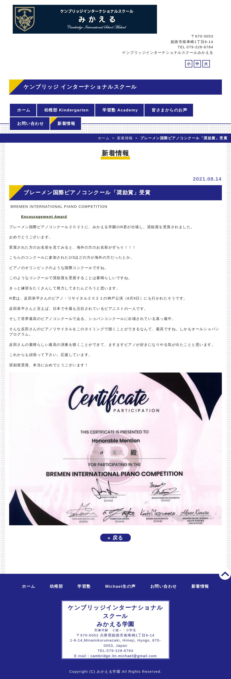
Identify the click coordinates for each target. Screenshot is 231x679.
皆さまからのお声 (169, 110)
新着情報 (66, 123)
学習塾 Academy (120, 110)
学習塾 (84, 586)
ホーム (24, 110)
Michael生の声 (120, 586)
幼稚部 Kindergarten (66, 110)
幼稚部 (56, 586)
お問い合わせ (30, 123)
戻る (115, 537)
